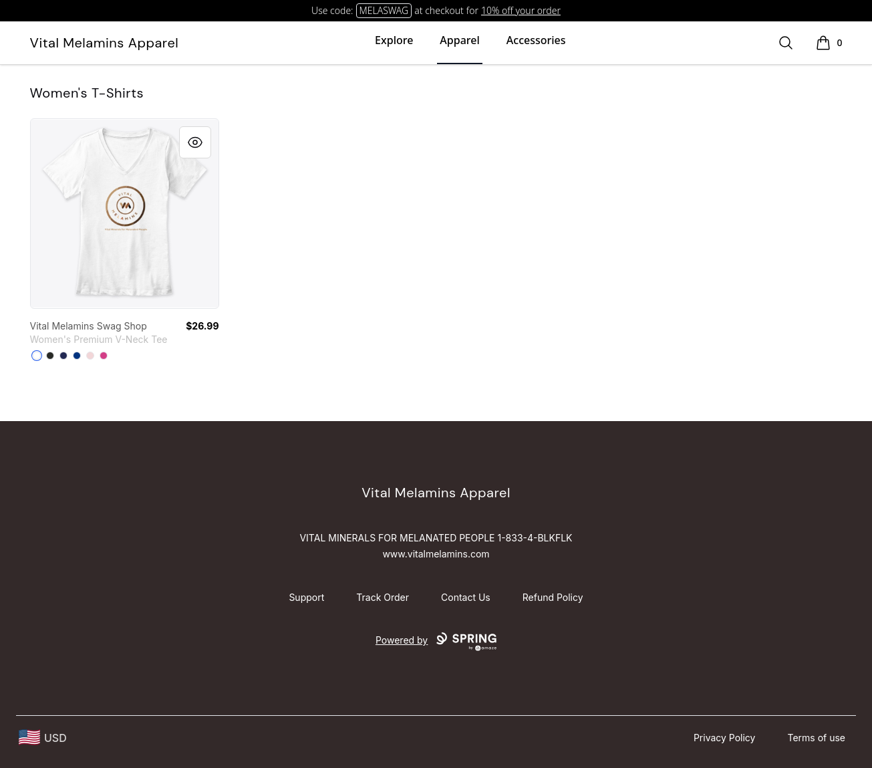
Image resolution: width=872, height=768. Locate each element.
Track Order (382, 597)
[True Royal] (77, 356)
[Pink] (90, 356)
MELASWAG (384, 10)
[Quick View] (195, 142)
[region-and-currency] (43, 737)
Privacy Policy (725, 737)
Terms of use (816, 737)
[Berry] (104, 356)
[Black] (50, 356)
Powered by (436, 641)
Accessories (536, 40)
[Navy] (63, 356)
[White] (37, 356)
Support (306, 597)
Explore (394, 40)
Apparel (459, 40)
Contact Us (465, 597)
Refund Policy (553, 597)
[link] (125, 213)
